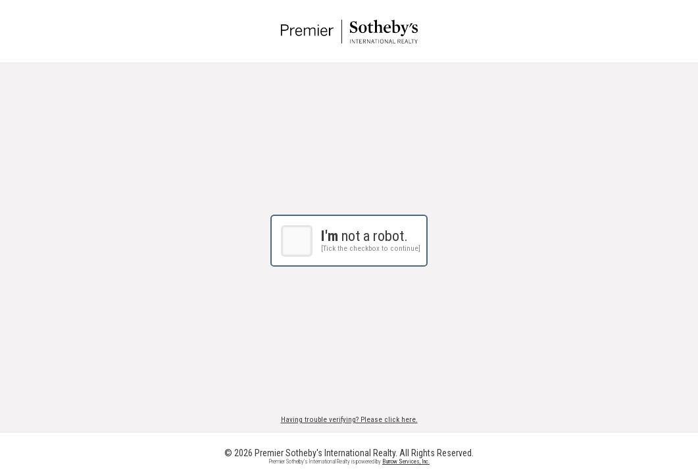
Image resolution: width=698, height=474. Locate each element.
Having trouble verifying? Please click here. (349, 419)
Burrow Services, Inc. (406, 461)
